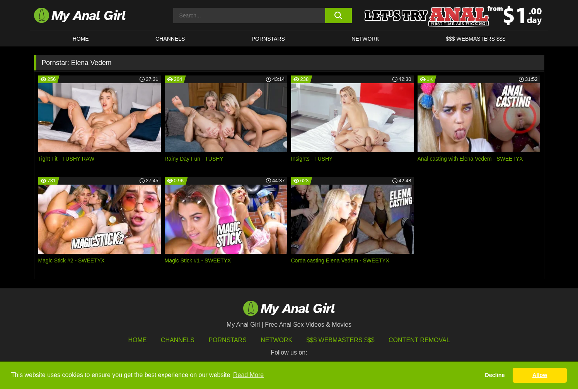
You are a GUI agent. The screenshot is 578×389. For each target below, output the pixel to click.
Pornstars (268, 39)
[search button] (338, 15)
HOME (81, 39)
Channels (177, 340)
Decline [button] (495, 375)
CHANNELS (170, 39)
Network (365, 39)
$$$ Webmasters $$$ (341, 340)
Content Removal (419, 340)
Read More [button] (248, 375)
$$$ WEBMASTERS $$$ (475, 39)
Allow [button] (539, 375)
